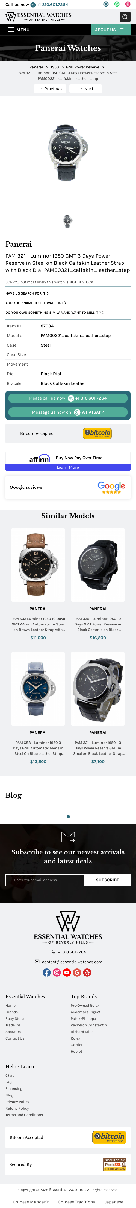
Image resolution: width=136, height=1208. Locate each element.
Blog (9, 1095)
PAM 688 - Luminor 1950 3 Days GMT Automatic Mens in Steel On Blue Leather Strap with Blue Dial (38, 748)
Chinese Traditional (77, 1201)
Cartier (76, 1045)
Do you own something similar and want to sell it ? (54, 312)
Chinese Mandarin (31, 1201)
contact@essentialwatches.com (68, 961)
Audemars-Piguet (85, 1012)
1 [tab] (68, 816)
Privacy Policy (17, 1101)
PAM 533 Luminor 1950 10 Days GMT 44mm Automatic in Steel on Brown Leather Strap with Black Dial (38, 624)
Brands (11, 1012)
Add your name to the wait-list (35, 303)
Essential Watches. (67, 1189)
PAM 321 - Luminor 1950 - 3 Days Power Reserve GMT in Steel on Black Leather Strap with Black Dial (97, 748)
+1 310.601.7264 (49, 5)
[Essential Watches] (38, 16)
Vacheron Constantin (89, 1025)
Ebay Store (14, 1018)
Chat (9, 1075)
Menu (23, 29)
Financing (13, 1088)
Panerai (38, 608)
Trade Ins (13, 1025)
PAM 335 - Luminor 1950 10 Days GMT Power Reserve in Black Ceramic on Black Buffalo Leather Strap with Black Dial (98, 624)
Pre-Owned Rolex (85, 1005)
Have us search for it (27, 293)
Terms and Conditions (24, 1115)
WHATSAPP (68, 412)
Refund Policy (17, 1108)
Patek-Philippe (83, 1018)
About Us (109, 29)
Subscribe (107, 880)
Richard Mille (82, 1031)
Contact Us (14, 1038)
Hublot (76, 1051)
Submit (125, 17)
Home (10, 1005)
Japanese (114, 1201)
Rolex (75, 1038)
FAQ (8, 1082)
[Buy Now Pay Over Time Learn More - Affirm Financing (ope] (67, 461)
